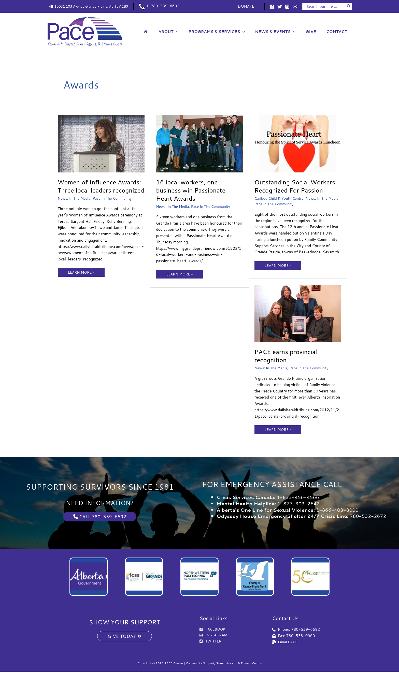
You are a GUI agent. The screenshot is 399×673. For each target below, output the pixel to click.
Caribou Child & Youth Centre (280, 198)
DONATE (247, 6)
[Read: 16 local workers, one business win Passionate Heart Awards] (199, 143)
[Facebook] (272, 6)
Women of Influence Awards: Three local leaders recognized (100, 190)
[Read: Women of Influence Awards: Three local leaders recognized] (101, 143)
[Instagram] (287, 6)
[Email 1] (295, 6)
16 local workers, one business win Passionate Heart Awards (193, 190)
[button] (187, 32)
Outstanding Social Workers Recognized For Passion (297, 186)
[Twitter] (279, 6)
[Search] (349, 6)
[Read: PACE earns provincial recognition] (297, 313)
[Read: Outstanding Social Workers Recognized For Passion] (297, 143)
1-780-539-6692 (159, 6)
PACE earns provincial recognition (288, 355)
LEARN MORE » (82, 279)
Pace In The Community (116, 206)
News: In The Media (75, 206)
